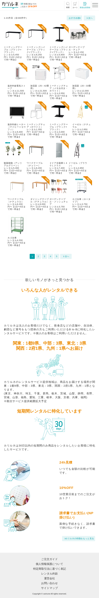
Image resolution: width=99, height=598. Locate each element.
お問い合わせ (49, 583)
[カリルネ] (10, 5)
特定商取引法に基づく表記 (49, 568)
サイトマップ (49, 588)
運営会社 (49, 578)
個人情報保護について (49, 563)
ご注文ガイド (49, 559)
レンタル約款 (49, 573)
